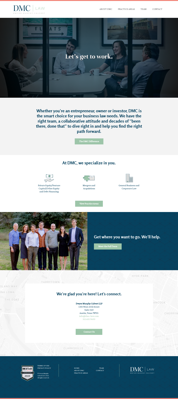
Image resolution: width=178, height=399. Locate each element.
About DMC (79, 370)
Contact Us (89, 331)
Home (76, 368)
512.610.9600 (89, 319)
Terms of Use (43, 366)
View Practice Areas (89, 203)
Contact (100, 370)
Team (101, 368)
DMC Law (29, 9)
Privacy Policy (44, 368)
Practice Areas (81, 373)
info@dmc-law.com (89, 316)
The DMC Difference (89, 141)
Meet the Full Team (107, 246)
